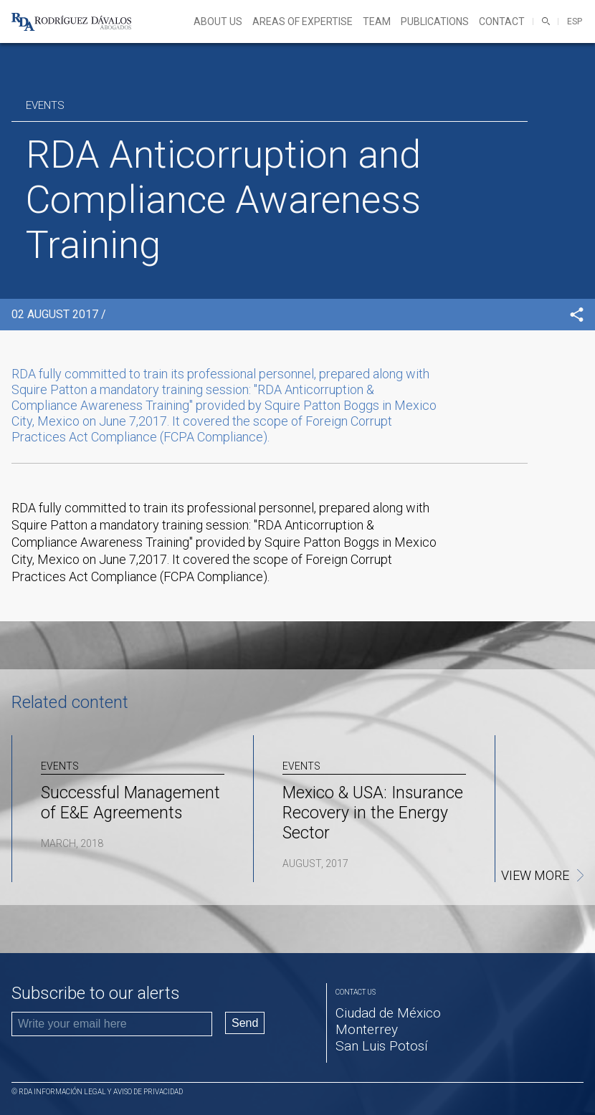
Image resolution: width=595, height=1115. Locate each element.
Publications (435, 21)
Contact (502, 21)
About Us (218, 21)
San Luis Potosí (381, 1046)
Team (377, 21)
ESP (574, 21)
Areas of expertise (302, 21)
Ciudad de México (388, 1013)
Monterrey (366, 1029)
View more (535, 875)
